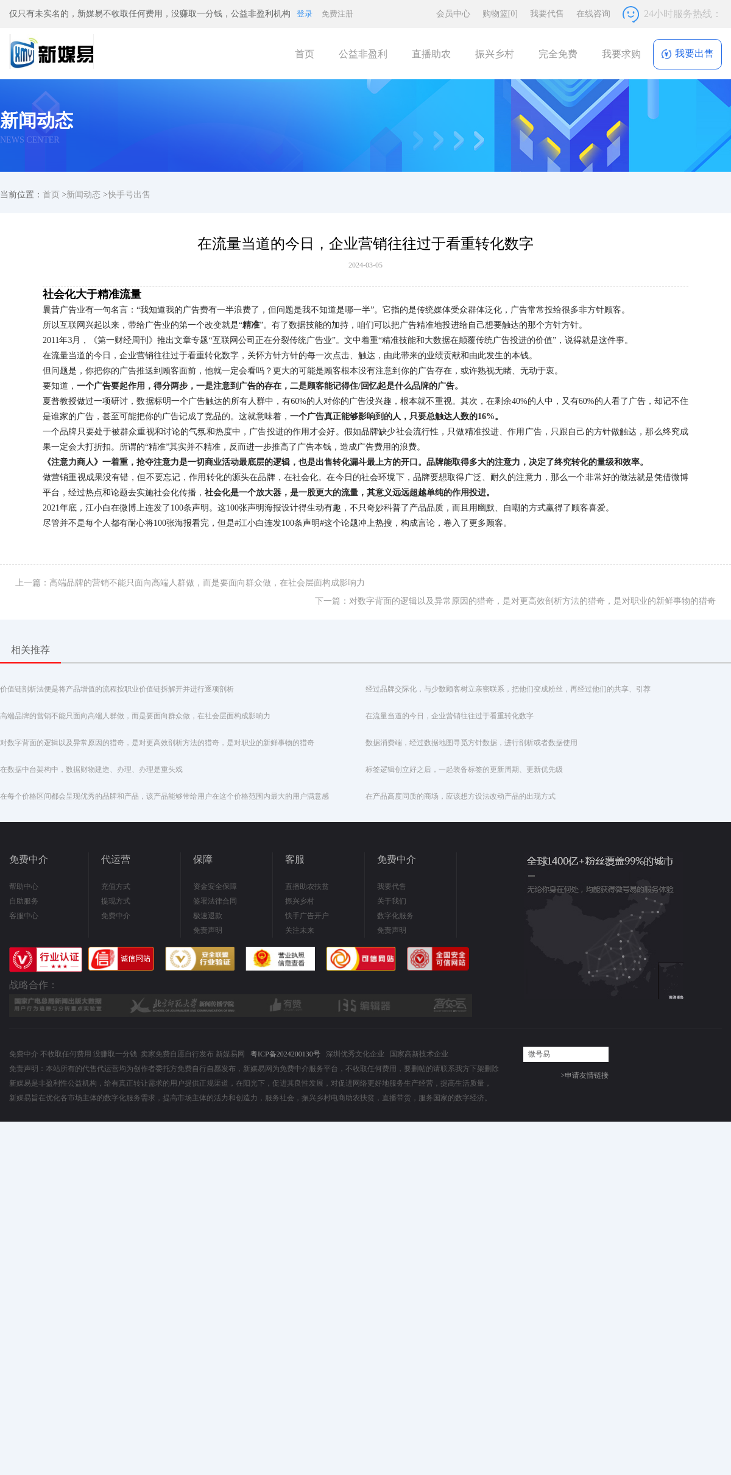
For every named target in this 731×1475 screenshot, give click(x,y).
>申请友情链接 (584, 1075)
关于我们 (391, 901)
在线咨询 (593, 13)
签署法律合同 (215, 901)
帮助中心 (23, 886)
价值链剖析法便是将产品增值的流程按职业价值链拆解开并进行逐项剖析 (117, 689)
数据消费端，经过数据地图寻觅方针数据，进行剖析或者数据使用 (471, 742)
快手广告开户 (307, 915)
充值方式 (115, 886)
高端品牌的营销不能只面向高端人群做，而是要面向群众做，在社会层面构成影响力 (135, 716)
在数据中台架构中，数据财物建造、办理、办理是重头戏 (91, 769)
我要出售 (687, 54)
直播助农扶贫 (307, 886)
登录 (305, 13)
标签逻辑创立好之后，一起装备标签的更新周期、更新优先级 (464, 769)
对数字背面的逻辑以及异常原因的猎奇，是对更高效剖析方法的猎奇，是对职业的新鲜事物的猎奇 (157, 742)
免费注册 (337, 13)
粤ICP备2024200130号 (285, 1054)
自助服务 (23, 901)
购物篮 (500, 13)
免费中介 (115, 915)
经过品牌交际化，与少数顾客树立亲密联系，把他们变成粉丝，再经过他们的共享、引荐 (508, 689)
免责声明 (207, 930)
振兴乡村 (494, 54)
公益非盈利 (363, 54)
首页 (304, 54)
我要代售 (547, 13)
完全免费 (558, 54)
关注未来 (299, 930)
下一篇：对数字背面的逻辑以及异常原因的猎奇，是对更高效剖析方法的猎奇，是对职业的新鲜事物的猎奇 (515, 601)
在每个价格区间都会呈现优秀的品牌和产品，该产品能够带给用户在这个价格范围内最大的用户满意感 (164, 796)
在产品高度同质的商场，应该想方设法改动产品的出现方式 (461, 796)
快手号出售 (129, 194)
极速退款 (207, 915)
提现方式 (115, 901)
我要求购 (621, 54)
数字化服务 (395, 915)
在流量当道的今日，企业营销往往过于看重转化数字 (450, 716)
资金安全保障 (215, 886)
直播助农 (431, 54)
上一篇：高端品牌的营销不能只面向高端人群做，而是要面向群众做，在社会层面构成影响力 (190, 582)
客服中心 (23, 915)
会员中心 (453, 13)
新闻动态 (83, 194)
